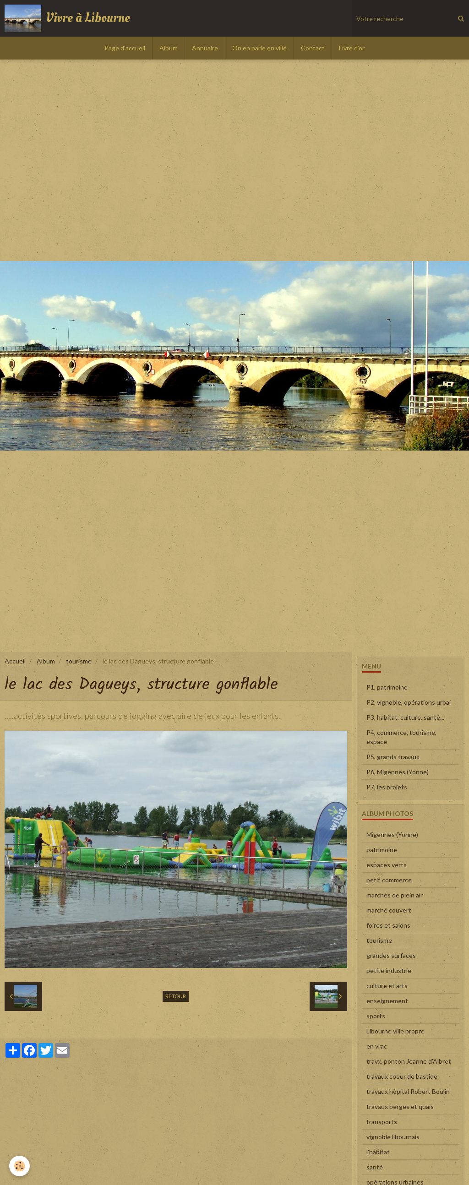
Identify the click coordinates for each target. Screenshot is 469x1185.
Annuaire (205, 48)
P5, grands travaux (393, 757)
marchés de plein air (394, 895)
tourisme (79, 661)
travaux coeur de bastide (401, 1076)
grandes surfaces (391, 955)
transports (381, 1121)
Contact (313, 48)
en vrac (376, 1046)
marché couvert (388, 910)
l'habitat (378, 1152)
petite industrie (388, 970)
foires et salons (388, 925)
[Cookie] (19, 1166)
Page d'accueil (124, 48)
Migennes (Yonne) (392, 834)
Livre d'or (352, 48)
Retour (175, 996)
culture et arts (387, 985)
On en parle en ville (259, 48)
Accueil (15, 661)
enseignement (387, 1001)
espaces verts (386, 865)
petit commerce (389, 880)
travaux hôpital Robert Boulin (408, 1091)
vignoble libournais (393, 1137)
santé (374, 1167)
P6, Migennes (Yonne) (397, 772)
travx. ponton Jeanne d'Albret (408, 1061)
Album (168, 48)
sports (375, 1016)
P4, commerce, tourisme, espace (401, 736)
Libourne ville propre (395, 1031)
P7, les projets (386, 787)
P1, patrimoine (387, 687)
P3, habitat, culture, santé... (405, 717)
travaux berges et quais (400, 1106)
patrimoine (381, 849)
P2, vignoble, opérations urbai (408, 702)
